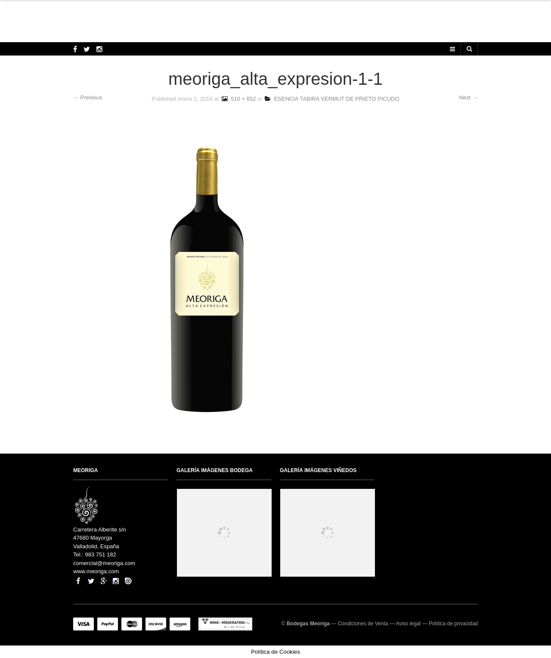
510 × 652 (238, 99)
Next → (468, 97)
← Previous (87, 97)
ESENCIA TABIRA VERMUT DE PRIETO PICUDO (332, 99)
